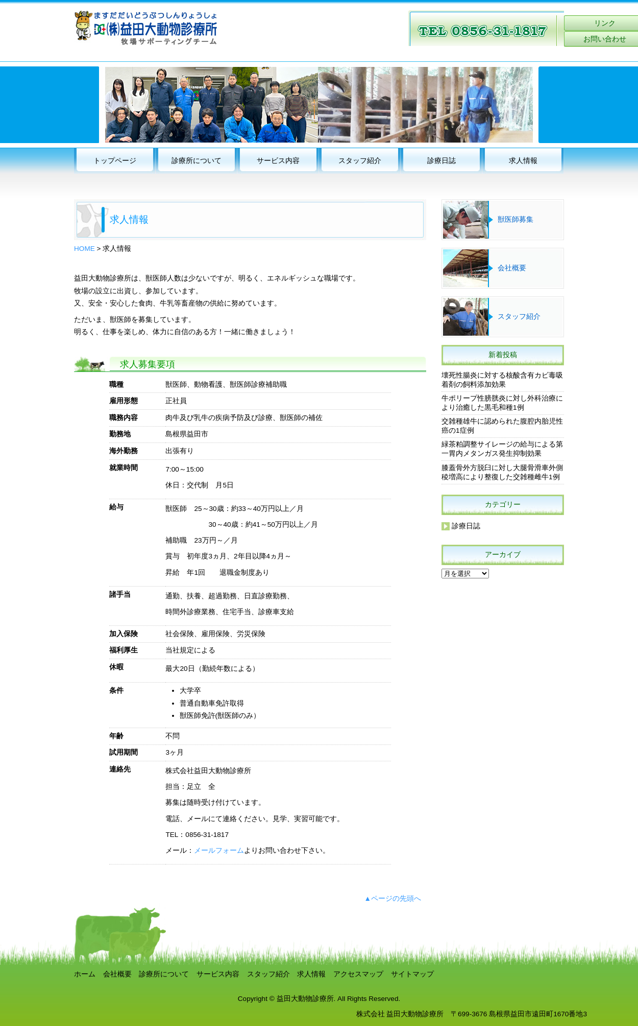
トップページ (114, 161)
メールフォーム (219, 850)
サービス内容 (278, 161)
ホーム (84, 974)
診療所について (196, 161)
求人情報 (523, 161)
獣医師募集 (515, 219)
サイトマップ (412, 974)
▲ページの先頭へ (392, 898)
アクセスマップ (358, 974)
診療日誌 (441, 161)
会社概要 (512, 268)
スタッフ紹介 (359, 161)
